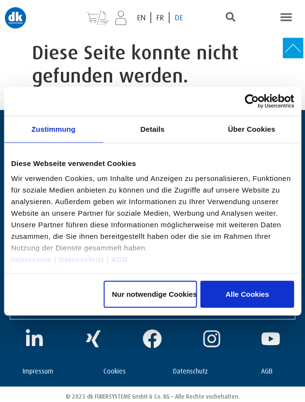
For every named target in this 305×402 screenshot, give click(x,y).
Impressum (31, 259)
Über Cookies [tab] (252, 129)
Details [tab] (153, 129)
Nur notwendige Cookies (154, 294)
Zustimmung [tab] (53, 129)
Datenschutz (81, 259)
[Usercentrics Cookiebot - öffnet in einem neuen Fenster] (251, 101)
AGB (119, 259)
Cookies (114, 370)
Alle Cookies (247, 294)
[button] (285, 16)
